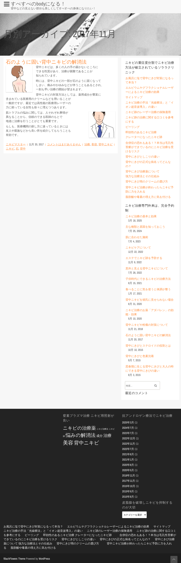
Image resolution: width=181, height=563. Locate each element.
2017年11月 (128, 481)
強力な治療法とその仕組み (142, 176)
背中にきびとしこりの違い (142, 156)
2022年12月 (128, 438)
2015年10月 (128, 486)
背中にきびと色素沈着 (139, 356)
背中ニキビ (105, 144)
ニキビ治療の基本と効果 (141, 216)
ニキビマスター (16, 144)
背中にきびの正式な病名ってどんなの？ (125, 539)
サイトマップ (133, 97)
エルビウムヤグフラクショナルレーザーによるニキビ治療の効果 (108, 526)
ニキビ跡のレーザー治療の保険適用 (148, 112)
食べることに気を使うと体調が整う (148, 289)
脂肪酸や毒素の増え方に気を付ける (148, 197)
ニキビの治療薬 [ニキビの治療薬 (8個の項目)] (79, 428)
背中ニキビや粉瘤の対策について (146, 325)
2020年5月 (128, 470)
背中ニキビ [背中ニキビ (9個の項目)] (86, 442)
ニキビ (10, 149)
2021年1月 (128, 459)
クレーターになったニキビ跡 (143, 137)
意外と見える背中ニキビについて (146, 268)
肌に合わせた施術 (136, 237)
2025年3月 (128, 422)
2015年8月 (128, 497)
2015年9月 (128, 491)
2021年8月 (128, 454)
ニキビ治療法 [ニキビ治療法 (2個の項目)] (102, 429)
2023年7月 (128, 433)
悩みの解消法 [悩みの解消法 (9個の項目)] (81, 435)
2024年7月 (128, 428)
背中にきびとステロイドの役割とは (148, 345)
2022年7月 (128, 449)
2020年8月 (128, 465)
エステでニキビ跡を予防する (143, 258)
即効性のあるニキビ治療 (141, 132)
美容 (94, 144)
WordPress (44, 559)
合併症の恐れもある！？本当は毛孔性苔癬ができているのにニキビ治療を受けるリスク (149, 147)
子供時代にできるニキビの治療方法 (148, 279)
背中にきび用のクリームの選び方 (146, 181)
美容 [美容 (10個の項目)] (68, 442)
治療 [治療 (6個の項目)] (107, 435)
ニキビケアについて (138, 247)
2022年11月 (128, 444)
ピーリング (132, 127)
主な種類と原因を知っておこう (145, 227)
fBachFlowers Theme (14, 559)
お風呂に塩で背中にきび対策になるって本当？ (30, 11)
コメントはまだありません (64, 144)
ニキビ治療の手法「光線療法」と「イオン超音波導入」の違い (43, 531)
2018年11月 (128, 475)
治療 (87, 144)
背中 (23, 149)
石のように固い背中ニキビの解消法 (46, 61)
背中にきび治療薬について (142, 171)
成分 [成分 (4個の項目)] (99, 436)
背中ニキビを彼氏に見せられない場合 (149, 300)
